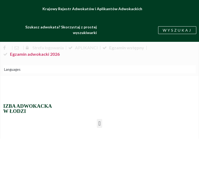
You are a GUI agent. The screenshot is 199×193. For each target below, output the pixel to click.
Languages (12, 69)
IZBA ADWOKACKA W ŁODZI (27, 108)
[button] (99, 123)
